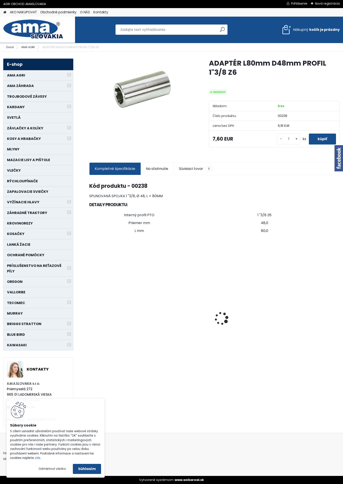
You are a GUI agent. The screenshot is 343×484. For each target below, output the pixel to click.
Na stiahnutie (157, 168)
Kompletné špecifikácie (115, 168)
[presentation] (91, 310)
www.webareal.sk (189, 480)
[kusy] (289, 139)
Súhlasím (87, 468)
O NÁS (85, 12)
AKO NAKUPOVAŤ (23, 12)
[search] (222, 31)
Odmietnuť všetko (52, 469)
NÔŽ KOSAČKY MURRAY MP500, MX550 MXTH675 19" (181, 294)
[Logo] (33, 30)
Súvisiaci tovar (195, 168)
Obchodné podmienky (58, 12)
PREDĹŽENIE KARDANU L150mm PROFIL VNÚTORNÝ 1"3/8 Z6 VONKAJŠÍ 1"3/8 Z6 (117, 311)
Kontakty (100, 12)
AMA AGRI (28, 47)
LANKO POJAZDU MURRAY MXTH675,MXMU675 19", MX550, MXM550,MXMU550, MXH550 (245, 324)
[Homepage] (4, 12)
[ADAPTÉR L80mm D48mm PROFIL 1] (142, 90)
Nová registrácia (327, 3)
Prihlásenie (299, 3)
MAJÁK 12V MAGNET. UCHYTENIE (308, 325)
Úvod (10, 47)
